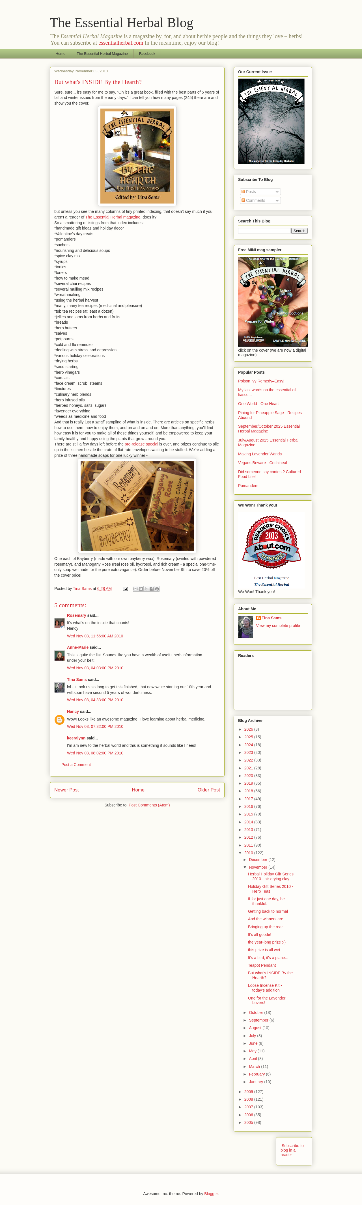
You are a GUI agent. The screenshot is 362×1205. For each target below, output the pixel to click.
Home (61, 53)
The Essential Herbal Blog (121, 22)
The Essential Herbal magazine (113, 217)
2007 (249, 1107)
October (256, 1012)
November (258, 867)
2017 (249, 799)
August (255, 1028)
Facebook (147, 53)
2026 (249, 729)
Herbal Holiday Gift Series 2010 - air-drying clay (271, 876)
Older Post (209, 790)
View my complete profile (278, 625)
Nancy (73, 711)
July (253, 1035)
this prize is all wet (264, 949)
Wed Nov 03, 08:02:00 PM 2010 (95, 753)
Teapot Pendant (262, 965)
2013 (249, 829)
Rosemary (76, 615)
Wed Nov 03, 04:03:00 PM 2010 (95, 668)
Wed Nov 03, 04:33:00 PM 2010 (95, 700)
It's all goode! (259, 934)
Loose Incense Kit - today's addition (265, 987)
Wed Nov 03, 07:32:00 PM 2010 (95, 726)
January (256, 1081)
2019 (249, 783)
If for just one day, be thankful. (266, 901)
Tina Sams (77, 679)
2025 (249, 737)
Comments (253, 200)
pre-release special (141, 444)
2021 (249, 768)
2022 (249, 760)
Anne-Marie (78, 647)
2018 (249, 791)
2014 (249, 822)
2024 (249, 745)
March (255, 1066)
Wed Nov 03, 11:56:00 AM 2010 (95, 636)
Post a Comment (76, 764)
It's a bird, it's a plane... (268, 957)
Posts (249, 191)
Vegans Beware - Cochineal (262, 462)
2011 (249, 845)
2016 (249, 806)
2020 (249, 775)
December (258, 859)
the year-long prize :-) (267, 942)
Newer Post (66, 790)
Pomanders (248, 485)
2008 (249, 1099)
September (259, 1020)
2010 (249, 853)
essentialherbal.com (120, 43)
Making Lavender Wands (260, 454)
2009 (249, 1091)
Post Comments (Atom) (149, 805)
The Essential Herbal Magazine (102, 53)
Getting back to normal (268, 911)
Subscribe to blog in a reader (292, 1150)
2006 (249, 1115)
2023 (249, 752)
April (253, 1058)
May (253, 1051)
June (253, 1043)
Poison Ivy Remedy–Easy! (261, 381)
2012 (249, 837)
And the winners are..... (268, 919)
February (257, 1074)
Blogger (210, 1193)
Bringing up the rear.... (267, 927)
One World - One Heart (258, 403)
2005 (249, 1122)
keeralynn (76, 738)
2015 (249, 814)
